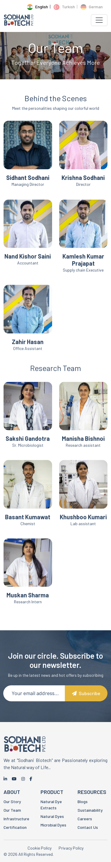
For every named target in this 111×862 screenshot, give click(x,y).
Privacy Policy (71, 847)
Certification (15, 827)
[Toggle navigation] (99, 20)
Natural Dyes (52, 816)
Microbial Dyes (53, 824)
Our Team (12, 810)
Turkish (64, 6)
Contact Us (88, 827)
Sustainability (90, 810)
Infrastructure (16, 818)
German (92, 6)
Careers (85, 818)
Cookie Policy (40, 847)
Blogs (83, 801)
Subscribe (86, 693)
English (37, 6)
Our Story (12, 801)
